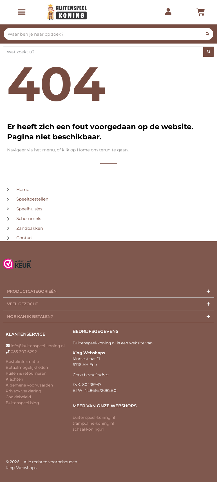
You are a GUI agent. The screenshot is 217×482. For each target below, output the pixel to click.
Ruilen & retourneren (26, 373)
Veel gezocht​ (22, 303)
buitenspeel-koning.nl (94, 417)
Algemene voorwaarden (29, 385)
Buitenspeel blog (22, 402)
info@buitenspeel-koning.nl (38, 345)
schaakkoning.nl (88, 429)
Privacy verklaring (23, 391)
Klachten (14, 379)
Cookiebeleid (18, 396)
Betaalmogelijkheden (27, 367)
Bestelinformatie (22, 361)
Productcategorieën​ (32, 291)
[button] (22, 12)
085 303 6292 (24, 351)
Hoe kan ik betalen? (30, 316)
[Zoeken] (207, 34)
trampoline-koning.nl (93, 423)
